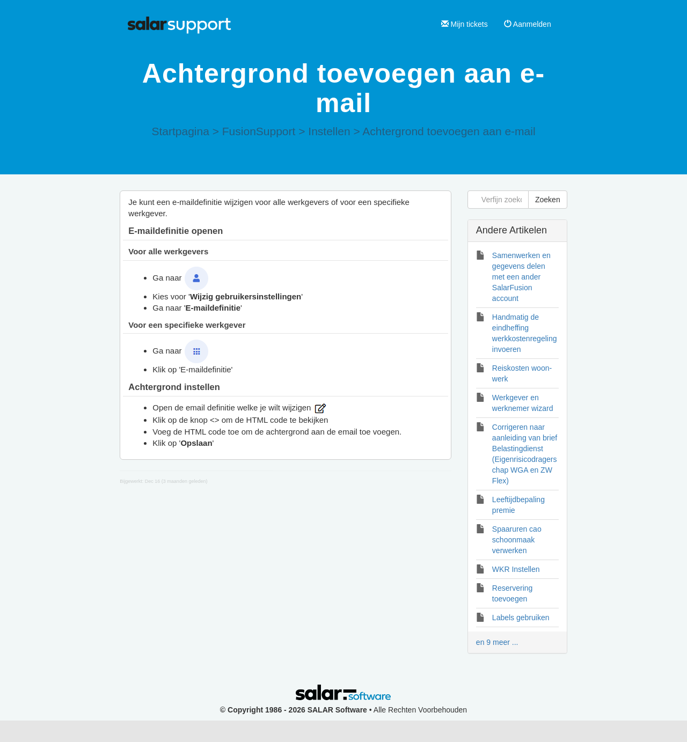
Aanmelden (527, 24)
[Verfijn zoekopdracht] (498, 199)
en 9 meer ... (497, 642)
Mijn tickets (464, 24)
